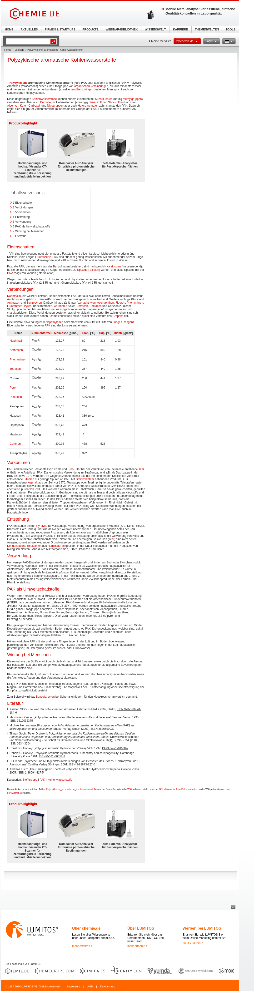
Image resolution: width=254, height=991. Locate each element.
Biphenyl (20, 299)
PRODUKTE (90, 29)
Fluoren (120, 302)
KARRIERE (180, 29)
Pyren (27, 306)
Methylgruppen (132, 99)
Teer (141, 469)
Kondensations (16, 545)
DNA (10, 273)
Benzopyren (34, 302)
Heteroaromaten (88, 105)
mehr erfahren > (82, 946)
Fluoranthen (14, 306)
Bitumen (29, 479)
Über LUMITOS (140, 928)
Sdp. (102, 333)
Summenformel (41, 333)
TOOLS (230, 29)
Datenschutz (107, 986)
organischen (82, 86)
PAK (42, 779)
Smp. (85, 333)
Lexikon (19, 49)
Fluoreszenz (43, 257)
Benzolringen (84, 89)
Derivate (45, 102)
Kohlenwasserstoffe (44, 99)
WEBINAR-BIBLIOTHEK (122, 29)
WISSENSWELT (155, 29)
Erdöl (71, 469)
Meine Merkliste (161, 41)
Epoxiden (83, 269)
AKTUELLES (29, 29)
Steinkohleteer (85, 479)
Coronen (59, 306)
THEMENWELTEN (207, 29)
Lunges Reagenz (123, 322)
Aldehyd (12, 105)
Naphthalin (14, 296)
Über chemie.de (86, 928)
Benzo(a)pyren (45, 696)
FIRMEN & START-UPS (60, 29)
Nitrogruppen (55, 105)
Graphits (117, 316)
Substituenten (103, 99)
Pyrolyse (41, 526)
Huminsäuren (56, 545)
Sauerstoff (95, 102)
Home (7, 49)
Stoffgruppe (30, 779)
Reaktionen (34, 545)
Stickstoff (114, 102)
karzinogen (114, 266)
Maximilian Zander (21, 717)
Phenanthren (135, 302)
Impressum (73, 986)
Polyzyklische (18, 82)
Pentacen (96, 306)
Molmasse (61, 333)
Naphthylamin (54, 322)
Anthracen (13, 302)
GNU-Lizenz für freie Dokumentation (178, 789)
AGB (90, 986)
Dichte (118, 333)
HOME (9, 29)
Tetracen (82, 306)
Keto (23, 105)
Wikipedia (132, 789)
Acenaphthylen (86, 302)
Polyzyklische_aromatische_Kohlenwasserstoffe (71, 789)
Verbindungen (99, 86)
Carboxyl (34, 105)
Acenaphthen (105, 302)
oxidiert (94, 269)
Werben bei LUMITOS (202, 928)
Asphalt (32, 482)
